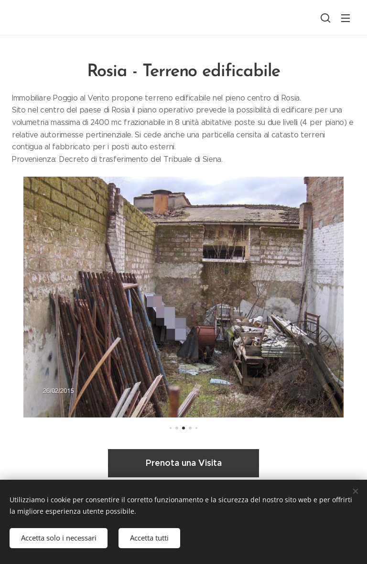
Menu (345, 18)
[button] (325, 18)
